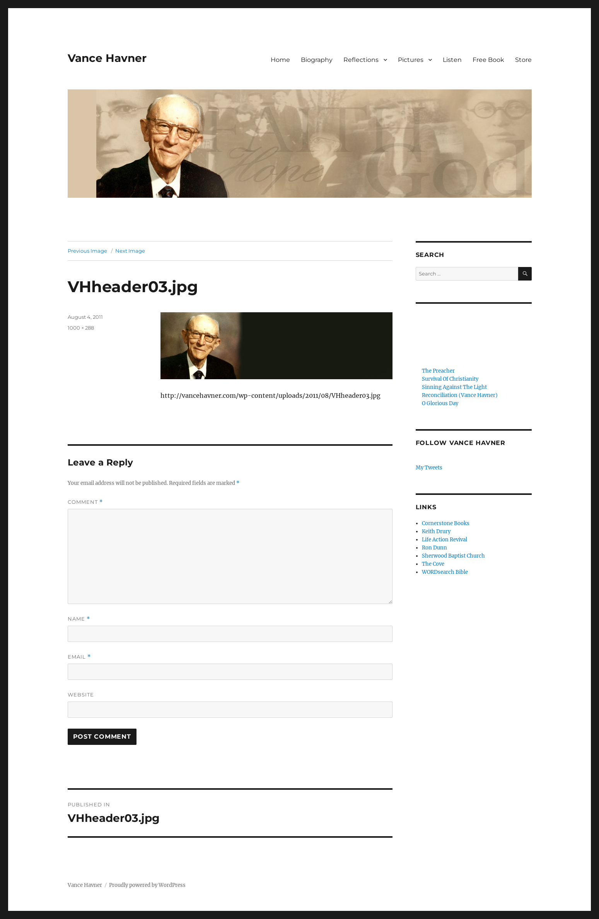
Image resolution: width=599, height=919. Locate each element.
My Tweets (429, 467)
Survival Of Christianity (450, 379)
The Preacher (438, 371)
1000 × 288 (81, 328)
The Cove (433, 564)
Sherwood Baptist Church (453, 556)
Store (523, 59)
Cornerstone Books (445, 523)
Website (81, 694)
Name (79, 619)
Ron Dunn (434, 547)
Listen (452, 59)
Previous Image (87, 251)
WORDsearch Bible (445, 572)
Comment (85, 502)
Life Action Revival (444, 539)
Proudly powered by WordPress (147, 885)
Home (280, 59)
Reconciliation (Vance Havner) (460, 395)
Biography (317, 59)
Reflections (361, 59)
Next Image (130, 251)
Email (79, 657)
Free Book (488, 59)
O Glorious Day (440, 403)
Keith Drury (436, 531)
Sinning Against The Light (454, 387)
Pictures (410, 59)
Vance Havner (107, 58)
